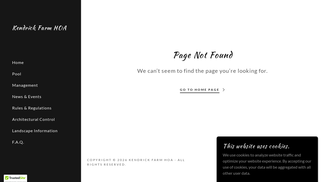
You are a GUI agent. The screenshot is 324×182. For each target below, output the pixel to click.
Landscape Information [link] (35, 130)
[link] (39, 28)
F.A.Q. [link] (18, 142)
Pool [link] (16, 73)
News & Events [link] (27, 96)
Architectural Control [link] (33, 119)
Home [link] (18, 62)
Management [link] (25, 85)
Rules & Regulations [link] (32, 107)
